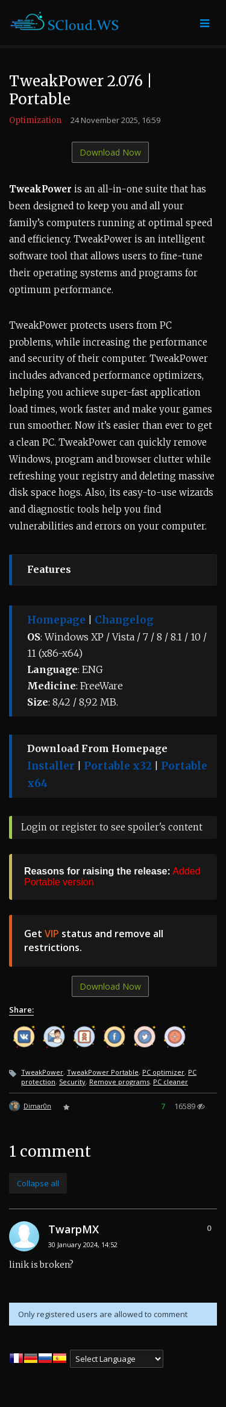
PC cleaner (170, 1081)
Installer (51, 766)
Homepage (56, 620)
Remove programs (119, 1081)
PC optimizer (163, 1072)
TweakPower (42, 1072)
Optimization (35, 120)
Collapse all (38, 1183)
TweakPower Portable (103, 1072)
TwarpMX (73, 1229)
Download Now (110, 152)
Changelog (124, 620)
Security (72, 1081)
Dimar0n (37, 1105)
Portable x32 (118, 766)
